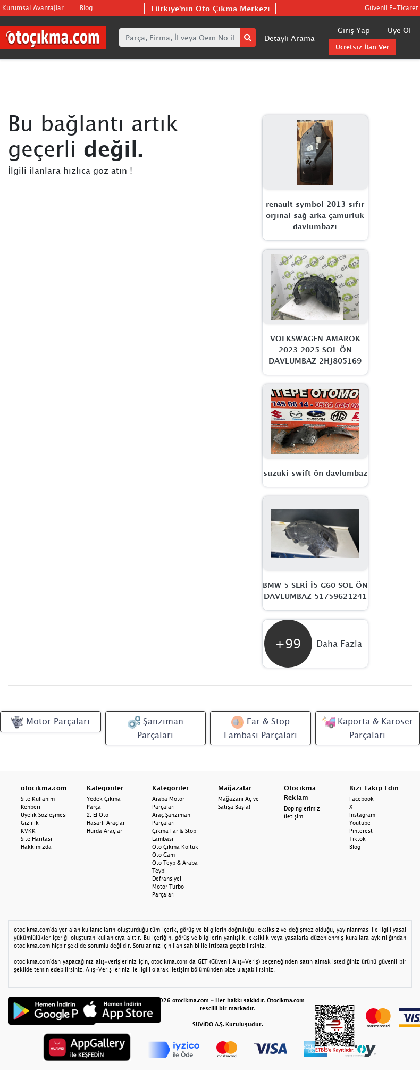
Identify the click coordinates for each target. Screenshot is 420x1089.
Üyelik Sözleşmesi (44, 815)
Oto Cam (163, 854)
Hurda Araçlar (104, 831)
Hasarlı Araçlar (106, 823)
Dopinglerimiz (302, 808)
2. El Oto (97, 815)
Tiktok (357, 838)
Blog (86, 8)
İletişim (293, 816)
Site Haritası (36, 838)
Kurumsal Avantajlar (33, 8)
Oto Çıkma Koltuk (175, 846)
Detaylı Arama (289, 38)
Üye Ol (399, 30)
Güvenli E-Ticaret (391, 8)
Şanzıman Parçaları (155, 728)
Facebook (361, 799)
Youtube (360, 823)
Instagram (362, 815)
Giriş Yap (354, 30)
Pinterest (361, 831)
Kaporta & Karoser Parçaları (367, 728)
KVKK (28, 831)
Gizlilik (30, 823)
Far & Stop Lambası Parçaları (260, 728)
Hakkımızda (36, 846)
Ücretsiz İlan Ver (362, 47)
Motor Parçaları (50, 722)
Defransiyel (166, 878)
